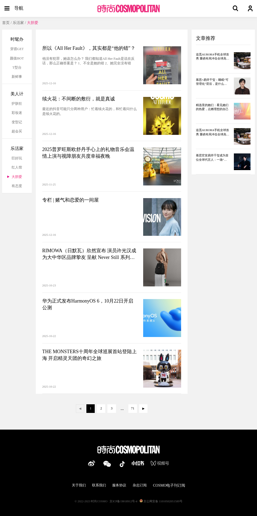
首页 (6, 22)
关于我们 (79, 485)
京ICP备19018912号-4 (123, 501)
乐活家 (18, 22)
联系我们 (99, 485)
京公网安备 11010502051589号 (161, 501)
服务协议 (119, 485)
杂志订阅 (140, 485)
